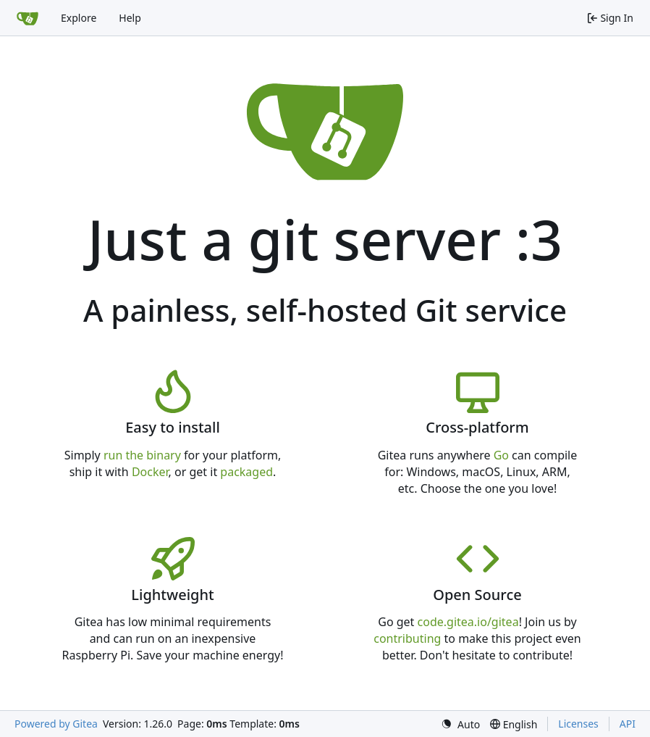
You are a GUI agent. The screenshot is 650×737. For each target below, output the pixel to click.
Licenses (578, 723)
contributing (407, 638)
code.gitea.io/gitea (468, 622)
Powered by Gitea (56, 723)
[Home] (27, 18)
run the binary (142, 455)
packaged (246, 472)
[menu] (460, 724)
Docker (150, 472)
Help (130, 18)
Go (501, 455)
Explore (78, 18)
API (628, 723)
